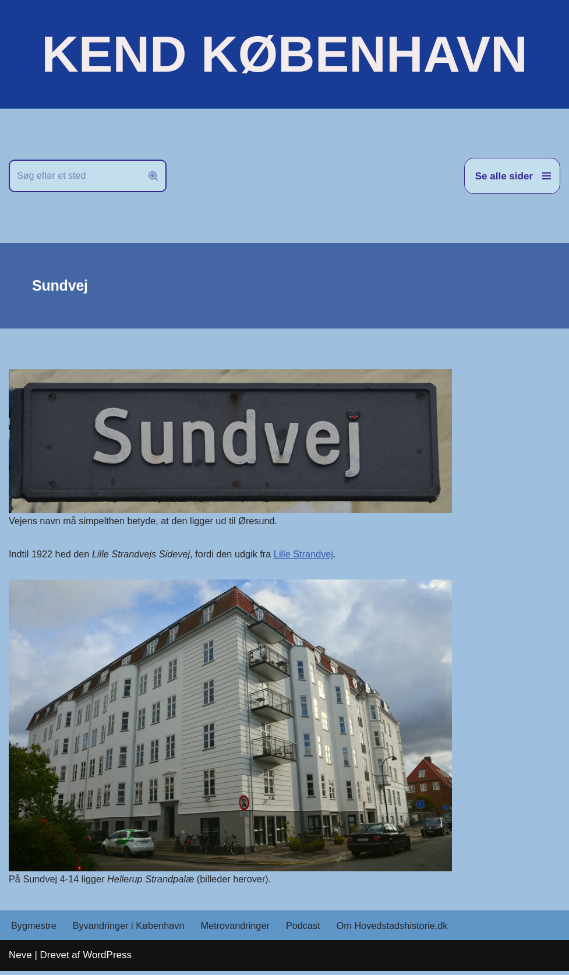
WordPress (107, 959)
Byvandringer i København (133, 929)
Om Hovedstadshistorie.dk (406, 929)
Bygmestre (34, 929)
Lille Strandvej (316, 555)
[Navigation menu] (512, 176)
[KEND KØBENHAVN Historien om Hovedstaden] (284, 54)
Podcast (313, 929)
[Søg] (74, 176)
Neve (20, 959)
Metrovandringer (244, 929)
